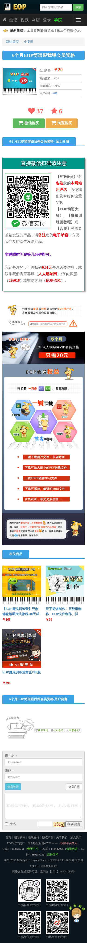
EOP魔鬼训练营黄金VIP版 (21, 672)
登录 (47, 20)
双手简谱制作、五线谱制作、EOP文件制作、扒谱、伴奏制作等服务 (63, 614)
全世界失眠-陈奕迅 (40, 30)
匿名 (10, 823)
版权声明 (47, 837)
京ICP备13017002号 (62, 860)
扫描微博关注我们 (57, 925)
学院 (58, 20)
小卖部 (28, 42)
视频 (24, 20)
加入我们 (75, 837)
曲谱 (13, 20)
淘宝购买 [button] (61, 123)
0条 (55, 93)
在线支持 (33, 837)
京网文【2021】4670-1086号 (57, 871)
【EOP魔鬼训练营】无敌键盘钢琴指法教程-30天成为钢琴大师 (20, 614)
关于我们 (61, 837)
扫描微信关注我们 (29, 925)
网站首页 (12, 42)
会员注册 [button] (74, 786)
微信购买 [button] (28, 123)
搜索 (78, 7)
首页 (8, 837)
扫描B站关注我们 (57, 893)
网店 (36, 20)
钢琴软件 (19, 837)
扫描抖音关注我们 (29, 893)
